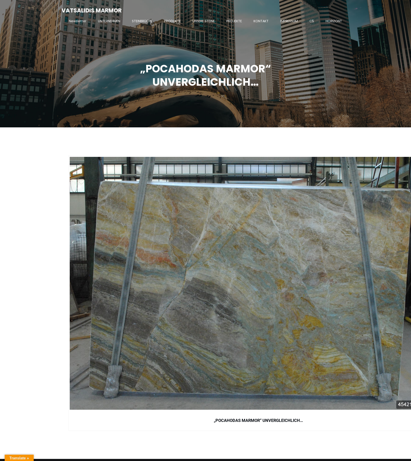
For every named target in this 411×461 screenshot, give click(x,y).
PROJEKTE (234, 21)
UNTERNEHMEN (109, 21)
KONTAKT (261, 21)
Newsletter (77, 21)
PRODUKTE (172, 21)
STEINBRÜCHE (142, 21)
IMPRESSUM (289, 21)
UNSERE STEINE (204, 21)
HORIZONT (334, 21)
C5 (311, 21)
